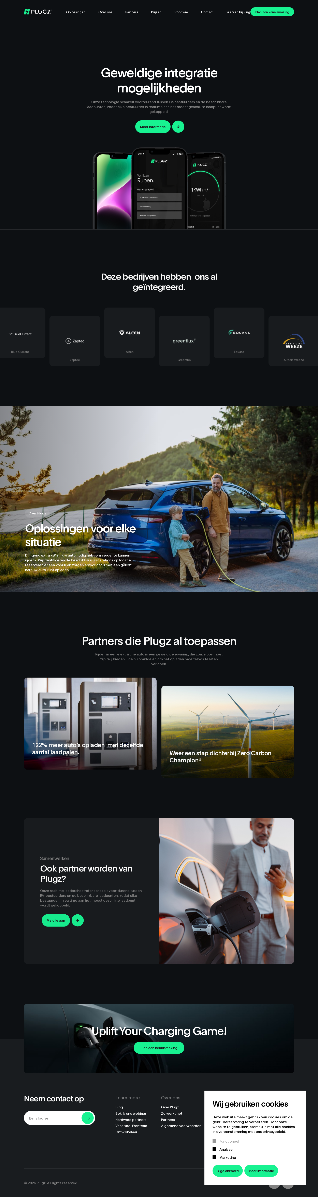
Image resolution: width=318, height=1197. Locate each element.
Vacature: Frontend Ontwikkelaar (131, 1128)
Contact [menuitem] (207, 12)
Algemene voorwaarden (181, 1125)
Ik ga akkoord (228, 1170)
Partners (168, 1119)
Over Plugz (170, 1107)
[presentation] (55, 1136)
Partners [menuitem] (131, 12)
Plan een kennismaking (272, 12)
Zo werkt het (171, 1113)
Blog (119, 1107)
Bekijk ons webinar (130, 1113)
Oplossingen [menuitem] (75, 12)
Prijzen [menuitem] (156, 12)
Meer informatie (261, 1170)
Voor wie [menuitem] (181, 12)
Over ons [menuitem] (105, 12)
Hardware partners (130, 1119)
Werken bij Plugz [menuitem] (239, 12)
